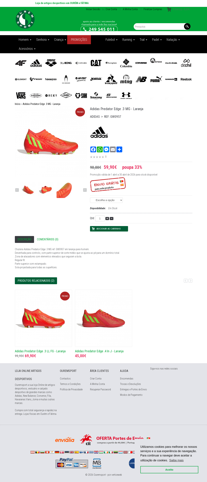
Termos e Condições (70, 384)
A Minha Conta (130, 9)
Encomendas (126, 378)
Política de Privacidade (71, 389)
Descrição (24, 239)
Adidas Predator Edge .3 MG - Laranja (41, 104)
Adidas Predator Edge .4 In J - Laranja (99, 351)
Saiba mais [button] (176, 460)
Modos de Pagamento (131, 394)
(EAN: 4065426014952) (106, 200)
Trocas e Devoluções (130, 384)
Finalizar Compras (153, 9)
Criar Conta (111, 9)
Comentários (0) (47, 239)
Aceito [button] (169, 469)
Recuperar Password (100, 389)
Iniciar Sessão (93, 9)
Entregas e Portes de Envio (133, 389)
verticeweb (117, 474)
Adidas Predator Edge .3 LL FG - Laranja (40, 351)
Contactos (65, 378)
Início (17, 104)
